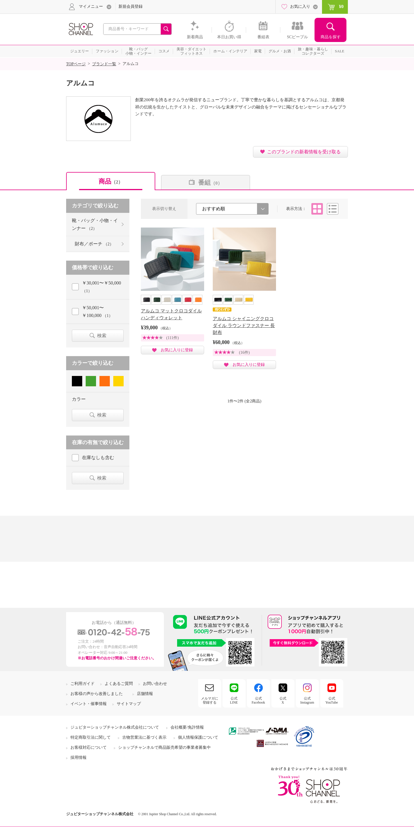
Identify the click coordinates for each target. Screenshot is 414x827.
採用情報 (78, 757)
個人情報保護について (198, 737)
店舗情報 (145, 694)
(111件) (172, 338)
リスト (332, 209)
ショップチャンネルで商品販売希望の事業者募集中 (164, 747)
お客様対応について (88, 747)
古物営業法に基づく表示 (144, 737)
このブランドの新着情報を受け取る (304, 151)
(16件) (244, 352)
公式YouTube (331, 700)
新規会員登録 (130, 6)
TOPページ (76, 64)
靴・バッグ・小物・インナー (95, 224)
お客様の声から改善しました (96, 694)
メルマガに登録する (209, 700)
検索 (101, 335)
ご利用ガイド (82, 683)
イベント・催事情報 (88, 704)
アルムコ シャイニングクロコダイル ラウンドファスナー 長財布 (244, 325)
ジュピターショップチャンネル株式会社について (114, 727)
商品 (111, 181)
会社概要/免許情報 (187, 727)
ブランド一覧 (104, 64)
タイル (317, 209)
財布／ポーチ (94, 243)
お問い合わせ (155, 683)
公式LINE (234, 700)
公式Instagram (307, 700)
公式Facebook (258, 700)
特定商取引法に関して (90, 737)
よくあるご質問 (119, 683)
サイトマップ (129, 704)
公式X (282, 700)
